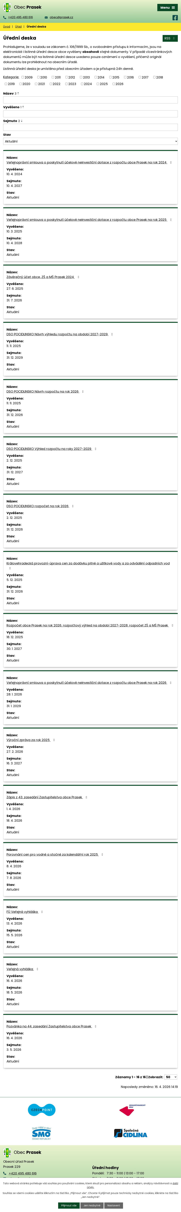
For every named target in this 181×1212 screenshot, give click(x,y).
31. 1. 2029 (14, 706)
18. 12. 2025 (15, 637)
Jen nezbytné (92, 1205)
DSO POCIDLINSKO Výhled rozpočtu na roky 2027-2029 (52, 449)
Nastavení (113, 1205)
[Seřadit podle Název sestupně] (18, 94)
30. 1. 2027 (14, 648)
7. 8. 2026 (14, 878)
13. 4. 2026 (14, 923)
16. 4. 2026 (14, 980)
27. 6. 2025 (15, 288)
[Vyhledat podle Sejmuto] (90, 127)
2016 (130, 77)
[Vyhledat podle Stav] (90, 141)
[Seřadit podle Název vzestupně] (18, 92)
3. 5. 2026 (14, 1049)
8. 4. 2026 (14, 866)
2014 (101, 77)
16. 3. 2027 (14, 763)
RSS (170, 38)
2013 (86, 77)
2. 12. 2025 (14, 460)
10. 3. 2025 (14, 231)
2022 (56, 84)
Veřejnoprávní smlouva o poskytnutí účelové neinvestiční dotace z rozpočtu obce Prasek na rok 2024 (90, 162)
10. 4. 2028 (14, 243)
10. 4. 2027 (14, 185)
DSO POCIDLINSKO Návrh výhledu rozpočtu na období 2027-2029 (60, 334)
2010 (43, 77)
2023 (72, 84)
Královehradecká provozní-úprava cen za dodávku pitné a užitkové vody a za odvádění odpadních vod (88, 565)
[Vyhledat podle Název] (90, 99)
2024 (88, 84)
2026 (119, 84)
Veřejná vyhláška (23, 969)
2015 (115, 77)
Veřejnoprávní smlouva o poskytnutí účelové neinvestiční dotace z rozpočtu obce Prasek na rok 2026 (90, 682)
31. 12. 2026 (15, 415)
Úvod (6, 26)
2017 (145, 77)
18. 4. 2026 (14, 820)
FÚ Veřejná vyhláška (25, 912)
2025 (104, 84)
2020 (26, 84)
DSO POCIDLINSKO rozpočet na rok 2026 (41, 506)
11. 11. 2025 (14, 346)
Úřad (18, 26)
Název (9, 93)
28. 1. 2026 (14, 694)
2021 (41, 84)
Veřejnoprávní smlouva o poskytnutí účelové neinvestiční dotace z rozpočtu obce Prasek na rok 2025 (90, 219)
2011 (58, 77)
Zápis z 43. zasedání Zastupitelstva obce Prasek (48, 797)
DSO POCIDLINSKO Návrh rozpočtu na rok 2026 (46, 391)
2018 (159, 77)
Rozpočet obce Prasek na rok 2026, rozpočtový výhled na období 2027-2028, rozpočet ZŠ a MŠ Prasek (90, 625)
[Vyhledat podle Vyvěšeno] (90, 113)
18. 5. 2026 (14, 992)
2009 (29, 77)
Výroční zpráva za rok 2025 (31, 740)
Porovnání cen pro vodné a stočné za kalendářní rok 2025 (55, 854)
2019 (11, 84)
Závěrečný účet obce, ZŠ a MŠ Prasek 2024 (43, 277)
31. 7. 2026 (14, 300)
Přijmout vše (69, 1205)
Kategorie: (11, 77)
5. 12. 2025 (14, 580)
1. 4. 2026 (13, 809)
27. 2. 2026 (15, 751)
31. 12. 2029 (15, 357)
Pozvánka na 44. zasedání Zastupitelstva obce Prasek (52, 1026)
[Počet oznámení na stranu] (170, 1077)
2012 (71, 77)
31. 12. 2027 (15, 472)
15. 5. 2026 (14, 935)
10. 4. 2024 (14, 174)
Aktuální (13, 197)
